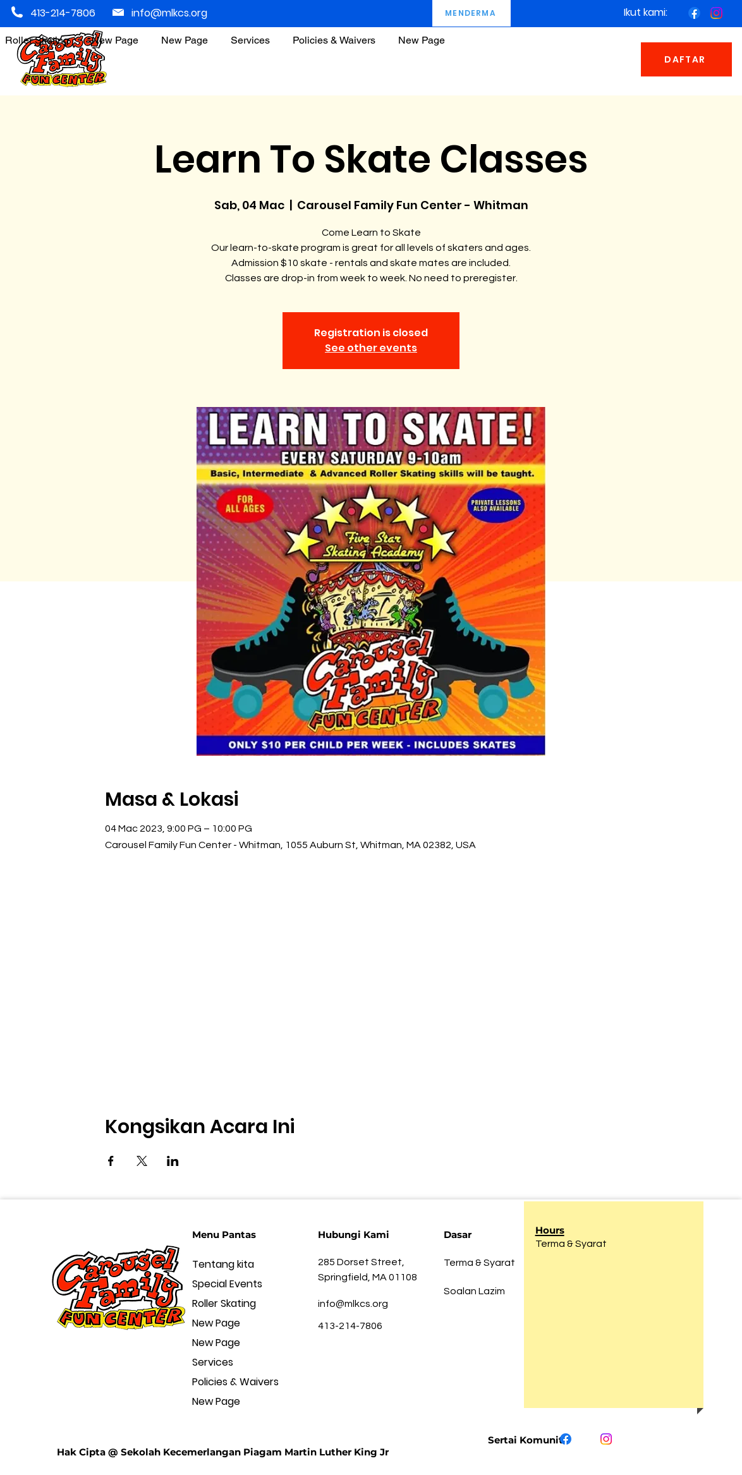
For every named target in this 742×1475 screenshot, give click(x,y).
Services (212, 1362)
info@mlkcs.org (169, 13)
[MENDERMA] (471, 13)
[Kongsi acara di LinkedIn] (173, 1161)
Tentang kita (223, 1264)
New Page (216, 1323)
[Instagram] (716, 13)
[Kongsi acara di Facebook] (111, 1161)
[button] (334, 34)
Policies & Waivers (235, 1382)
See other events (371, 348)
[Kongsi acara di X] (142, 1161)
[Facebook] (694, 13)
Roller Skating (224, 1303)
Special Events (227, 1284)
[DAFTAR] (686, 59)
